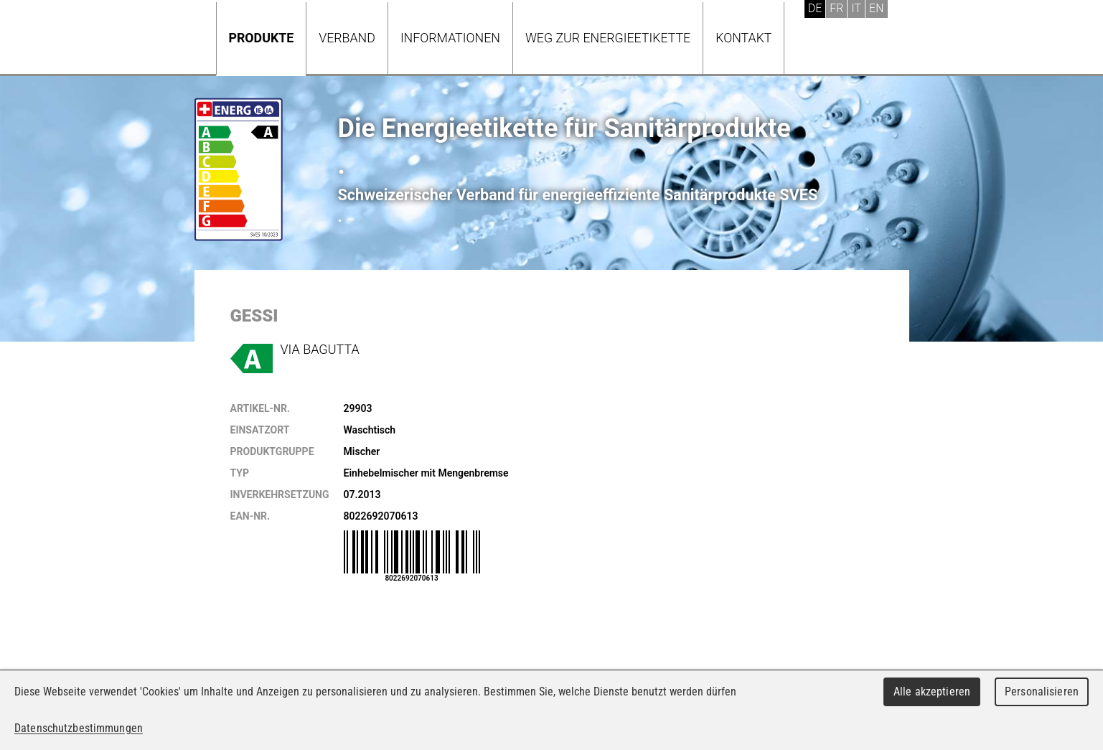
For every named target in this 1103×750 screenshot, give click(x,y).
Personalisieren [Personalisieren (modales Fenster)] (1042, 691)
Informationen (450, 37)
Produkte (261, 37)
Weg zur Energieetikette (607, 37)
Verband (347, 37)
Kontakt (743, 37)
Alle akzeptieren (931, 691)
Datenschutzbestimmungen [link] (78, 728)
